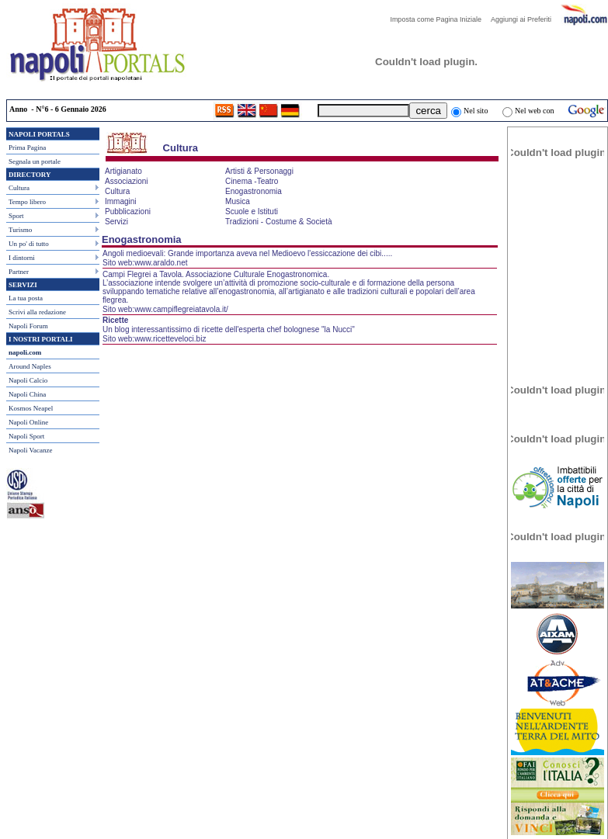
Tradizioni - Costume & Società (278, 221)
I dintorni (22, 258)
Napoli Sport (26, 436)
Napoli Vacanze (31, 450)
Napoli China (27, 394)
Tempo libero (27, 202)
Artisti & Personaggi (259, 171)
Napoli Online (28, 422)
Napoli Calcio (28, 380)
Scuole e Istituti (251, 211)
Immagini (121, 201)
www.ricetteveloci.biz (170, 339)
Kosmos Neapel (31, 408)
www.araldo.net (160, 262)
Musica (237, 201)
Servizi (116, 221)
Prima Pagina (27, 147)
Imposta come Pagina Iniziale (439, 19)
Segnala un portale (35, 161)
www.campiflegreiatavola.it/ (181, 309)
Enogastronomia (253, 191)
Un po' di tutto (29, 244)
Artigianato (123, 171)
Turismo (20, 230)
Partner (19, 272)
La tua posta (26, 298)
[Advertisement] (557, 271)
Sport (16, 216)
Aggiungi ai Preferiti (525, 19)
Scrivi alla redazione (37, 312)
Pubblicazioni (128, 211)
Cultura (19, 188)
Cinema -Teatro (251, 181)
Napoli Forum (28, 326)
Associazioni (126, 181)
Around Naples (30, 366)
